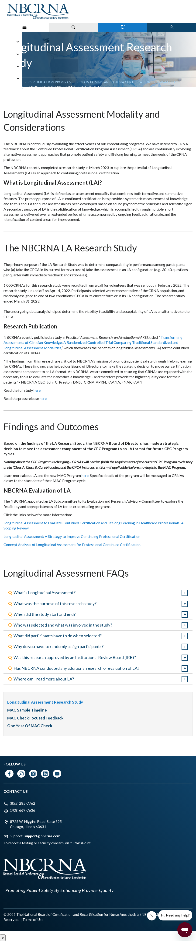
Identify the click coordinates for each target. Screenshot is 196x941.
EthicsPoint (81, 843)
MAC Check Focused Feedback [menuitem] (35, 717)
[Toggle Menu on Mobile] (24, 27)
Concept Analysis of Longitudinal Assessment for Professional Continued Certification (72, 544)
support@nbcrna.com (42, 836)
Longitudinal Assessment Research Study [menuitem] (45, 702)
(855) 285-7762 (22, 803)
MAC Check (13, 87)
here (37, 390)
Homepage (12, 82)
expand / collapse (185, 593)
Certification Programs (51, 82)
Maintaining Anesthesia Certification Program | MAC (129, 82)
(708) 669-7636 (22, 810)
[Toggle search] (73, 27)
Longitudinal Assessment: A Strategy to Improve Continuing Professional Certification (72, 536)
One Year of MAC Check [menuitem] (29, 725)
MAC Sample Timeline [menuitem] (27, 710)
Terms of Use (32, 919)
